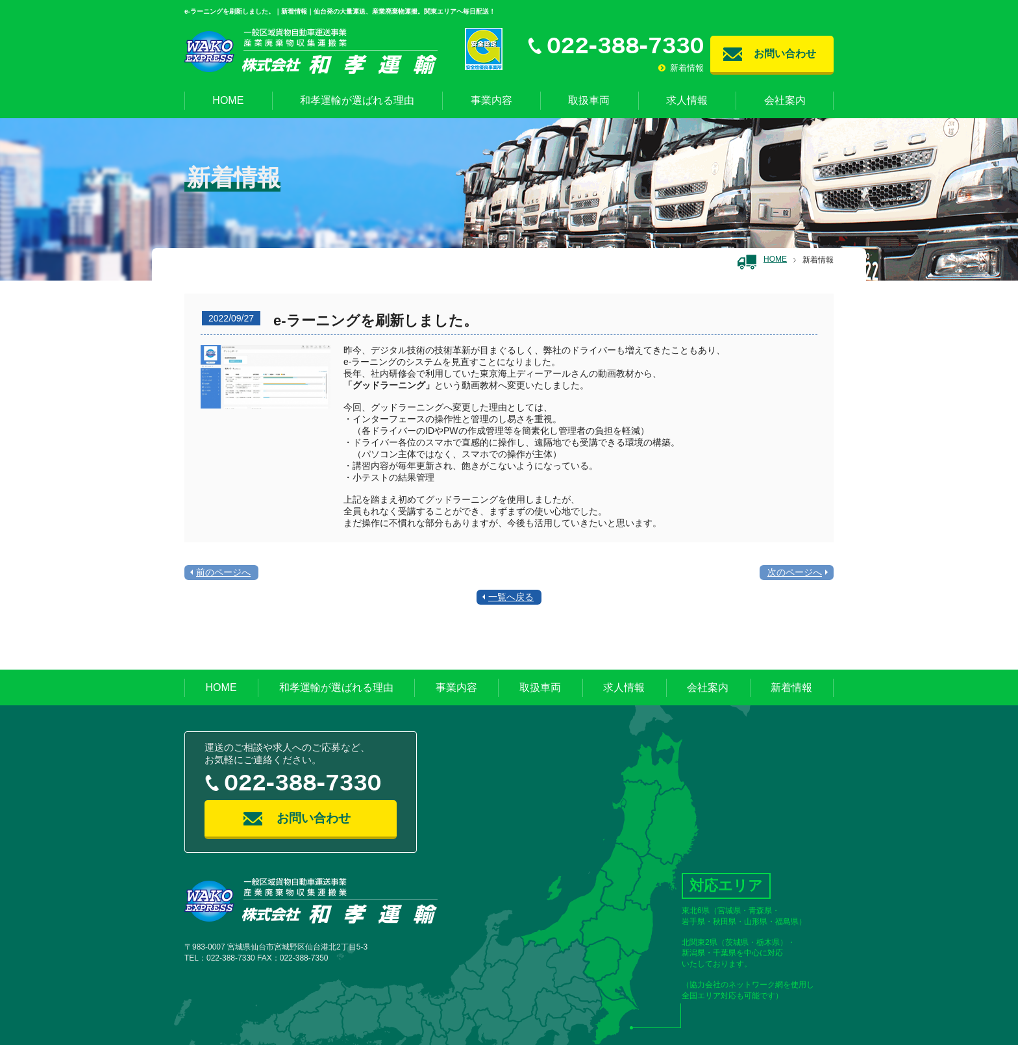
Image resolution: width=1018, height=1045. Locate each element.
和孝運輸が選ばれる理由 (357, 100)
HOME (227, 100)
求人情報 (687, 100)
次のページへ (794, 572)
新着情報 (681, 68)
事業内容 (491, 100)
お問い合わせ (785, 53)
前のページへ (223, 572)
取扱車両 (589, 100)
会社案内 (785, 100)
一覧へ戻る (511, 597)
